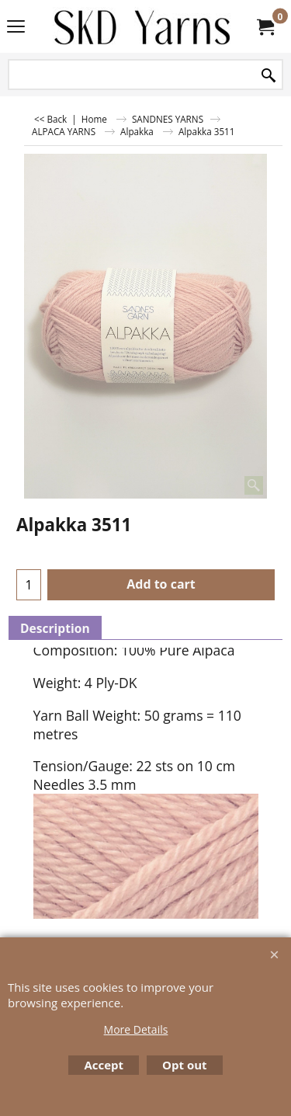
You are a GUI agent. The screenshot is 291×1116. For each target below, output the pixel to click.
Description (55, 628)
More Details (136, 1029)
